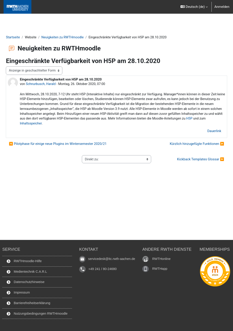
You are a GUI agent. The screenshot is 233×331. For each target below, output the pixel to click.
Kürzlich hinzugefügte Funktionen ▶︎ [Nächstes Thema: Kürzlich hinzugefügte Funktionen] (187, 145)
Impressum (17, 292)
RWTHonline (163, 257)
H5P (142, 125)
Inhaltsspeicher (171, 125)
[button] (194, 7)
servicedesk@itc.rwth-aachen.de (112, 258)
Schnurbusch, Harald (51, 84)
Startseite (23, 37)
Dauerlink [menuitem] (204, 132)
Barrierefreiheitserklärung (27, 303)
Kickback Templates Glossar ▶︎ (190, 160)
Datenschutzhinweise (24, 281)
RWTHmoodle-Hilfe (23, 260)
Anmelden (221, 7)
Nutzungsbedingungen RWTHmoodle (36, 313)
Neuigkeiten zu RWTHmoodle (74, 37)
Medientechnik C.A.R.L (25, 271)
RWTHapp (161, 267)
